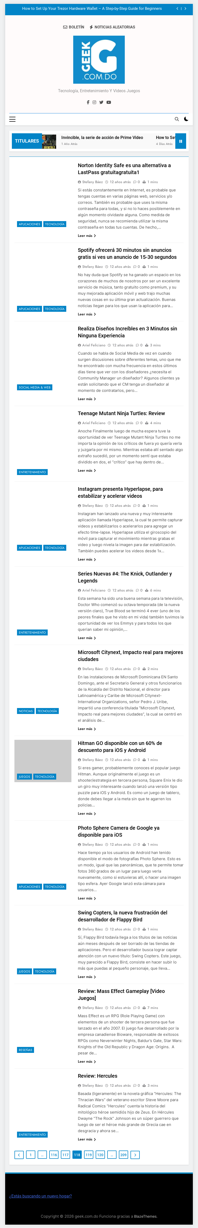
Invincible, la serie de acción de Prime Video (106, 137)
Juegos (24, 776)
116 (54, 1155)
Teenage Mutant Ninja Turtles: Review (121, 413)
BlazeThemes (145, 1216)
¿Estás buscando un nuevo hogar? (40, 1195)
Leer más (87, 235)
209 (123, 1155)
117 (65, 1155)
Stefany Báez (92, 181)
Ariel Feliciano (93, 344)
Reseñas (25, 1049)
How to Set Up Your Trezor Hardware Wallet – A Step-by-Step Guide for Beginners (92, 9)
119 (89, 1155)
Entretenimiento (32, 471)
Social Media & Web (35, 387)
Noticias (26, 711)
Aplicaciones (29, 223)
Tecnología (54, 223)
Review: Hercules (97, 1075)
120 (100, 1155)
